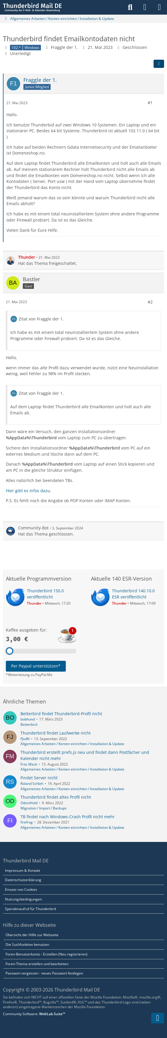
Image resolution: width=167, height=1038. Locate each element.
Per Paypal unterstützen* (36, 666)
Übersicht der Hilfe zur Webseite (32, 934)
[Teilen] (159, 64)
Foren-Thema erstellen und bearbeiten (37, 963)
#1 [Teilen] (150, 102)
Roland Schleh (31, 783)
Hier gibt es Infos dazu (28, 490)
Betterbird (28, 724)
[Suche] (130, 7)
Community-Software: (34, 1013)
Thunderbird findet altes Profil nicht (55, 797)
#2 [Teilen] (150, 301)
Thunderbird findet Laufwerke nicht (55, 733)
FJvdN (25, 738)
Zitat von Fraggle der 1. (41, 319)
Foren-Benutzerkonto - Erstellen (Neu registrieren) (46, 954)
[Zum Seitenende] (157, 1018)
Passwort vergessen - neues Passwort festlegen (44, 973)
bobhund (27, 719)
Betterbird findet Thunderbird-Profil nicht (61, 713)
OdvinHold (28, 802)
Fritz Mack (28, 764)
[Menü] (159, 7)
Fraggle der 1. (64, 47)
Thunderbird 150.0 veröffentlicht (45, 594)
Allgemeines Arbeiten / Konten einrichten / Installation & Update (72, 743)
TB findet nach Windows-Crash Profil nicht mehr (67, 816)
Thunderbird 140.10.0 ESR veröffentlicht (133, 594)
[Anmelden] (145, 7)
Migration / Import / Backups (43, 808)
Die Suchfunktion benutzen (27, 944)
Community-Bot (33, 528)
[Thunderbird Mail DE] (32, 7)
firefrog (26, 822)
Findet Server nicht (39, 777)
